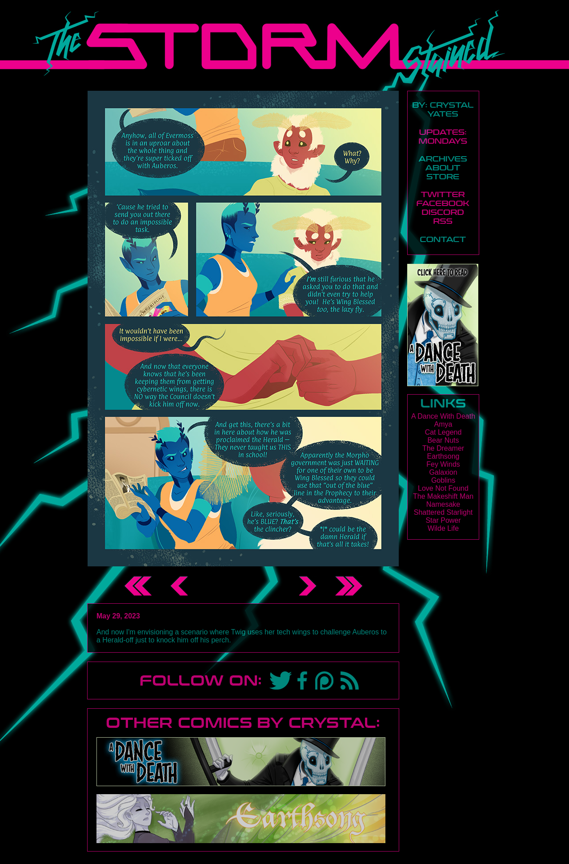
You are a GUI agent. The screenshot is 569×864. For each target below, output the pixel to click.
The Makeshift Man (443, 496)
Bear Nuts (443, 440)
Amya (443, 424)
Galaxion (443, 472)
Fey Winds (443, 464)
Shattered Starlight (443, 512)
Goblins (443, 480)
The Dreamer (443, 448)
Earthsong (443, 456)
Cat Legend (443, 432)
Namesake (443, 504)
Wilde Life (443, 528)
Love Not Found (443, 488)
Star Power (443, 520)
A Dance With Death (443, 416)
